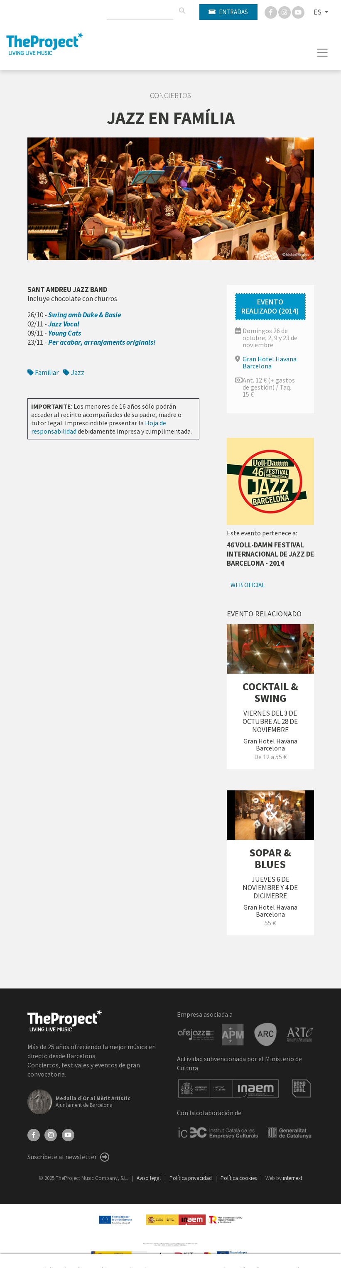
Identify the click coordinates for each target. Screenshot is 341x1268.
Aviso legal (149, 1178)
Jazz (73, 372)
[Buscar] (182, 10)
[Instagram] (285, 11)
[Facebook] (271, 11)
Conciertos (170, 95)
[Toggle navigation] (322, 52)
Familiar (43, 372)
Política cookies (239, 1178)
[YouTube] (68, 1134)
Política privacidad (191, 1178)
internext (292, 1178)
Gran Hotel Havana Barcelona (270, 362)
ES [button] (318, 12)
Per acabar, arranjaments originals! (102, 342)
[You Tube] (298, 11)
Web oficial (248, 585)
